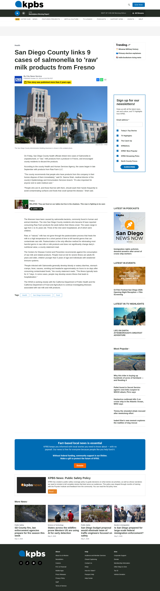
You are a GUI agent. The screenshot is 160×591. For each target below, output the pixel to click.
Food (58, 295)
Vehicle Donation (119, 574)
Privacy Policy (60, 578)
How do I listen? (90, 570)
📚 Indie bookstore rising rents (128, 57)
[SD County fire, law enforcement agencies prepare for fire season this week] (30, 513)
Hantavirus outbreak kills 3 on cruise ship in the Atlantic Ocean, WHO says (129, 401)
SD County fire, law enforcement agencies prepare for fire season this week (30, 531)
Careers (58, 563)
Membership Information (122, 563)
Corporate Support (120, 555)
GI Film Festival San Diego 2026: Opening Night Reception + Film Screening (128, 292)
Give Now (139, 5)
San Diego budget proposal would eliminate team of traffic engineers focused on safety (96, 531)
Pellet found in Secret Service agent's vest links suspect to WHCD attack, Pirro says (127, 389)
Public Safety (19, 525)
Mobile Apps (60, 570)
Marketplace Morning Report (39, 16)
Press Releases (61, 574)
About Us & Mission (62, 555)
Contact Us (88, 563)
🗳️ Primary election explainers (128, 53)
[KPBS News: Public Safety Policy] (31, 485)
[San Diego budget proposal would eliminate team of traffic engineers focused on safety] (96, 513)
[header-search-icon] (129, 6)
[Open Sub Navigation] (39, 22)
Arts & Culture (71, 22)
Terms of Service (61, 586)
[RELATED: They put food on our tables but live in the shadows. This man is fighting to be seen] (21, 204)
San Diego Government (42, 295)
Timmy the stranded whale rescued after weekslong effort (129, 412)
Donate (80, 465)
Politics (32, 201)
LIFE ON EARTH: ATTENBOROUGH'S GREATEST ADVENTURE (128, 333)
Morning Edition (120, 15)
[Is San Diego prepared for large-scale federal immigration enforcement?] (129, 513)
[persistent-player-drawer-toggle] (138, 15)
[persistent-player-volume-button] (23, 15)
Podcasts (101, 22)
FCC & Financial (61, 567)
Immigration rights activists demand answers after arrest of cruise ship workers (128, 251)
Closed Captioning (91, 559)
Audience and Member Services (95, 555)
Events (131, 22)
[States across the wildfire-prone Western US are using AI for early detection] (63, 513)
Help (141, 22)
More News (21, 501)
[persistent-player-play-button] (17, 15)
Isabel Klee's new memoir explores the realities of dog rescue (129, 421)
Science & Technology (55, 525)
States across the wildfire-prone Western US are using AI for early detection (63, 530)
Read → (52, 491)
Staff (57, 582)
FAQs (86, 567)
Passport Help (89, 574)
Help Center (89, 578)
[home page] (29, 6)
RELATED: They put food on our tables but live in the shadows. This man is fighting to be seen (67, 204)
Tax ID (116, 570)
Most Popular (122, 348)
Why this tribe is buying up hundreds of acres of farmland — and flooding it (128, 378)
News (35, 22)
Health (17, 45)
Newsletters (59, 559)
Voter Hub (25, 22)
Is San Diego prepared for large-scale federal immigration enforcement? (128, 530)
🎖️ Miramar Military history (127, 49)
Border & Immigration (121, 525)
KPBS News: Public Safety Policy (69, 478)
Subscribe (129, 167)
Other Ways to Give (120, 567)
